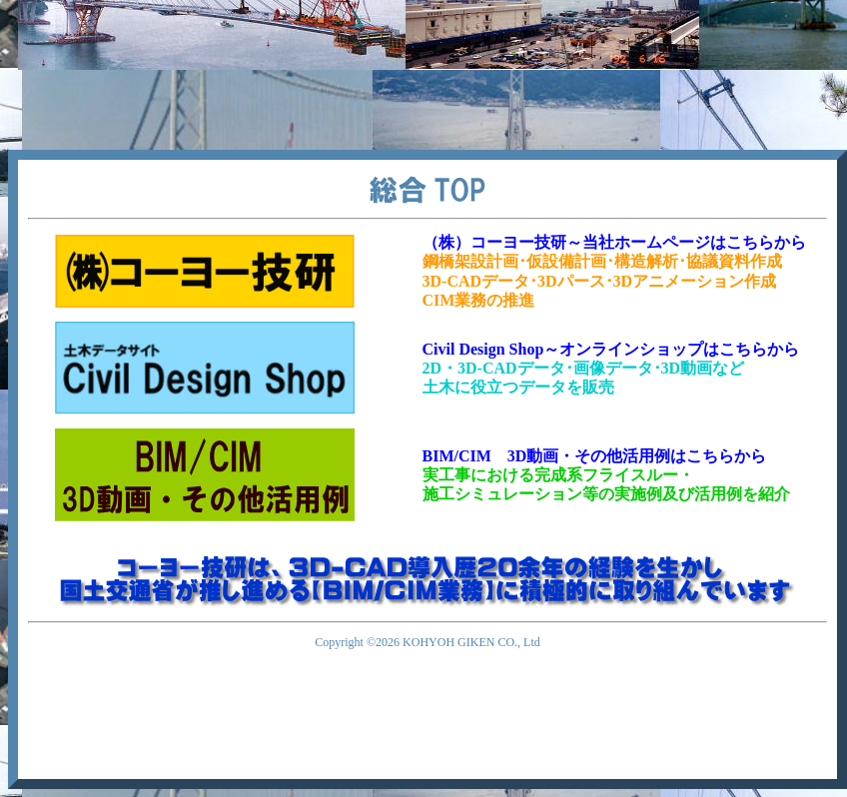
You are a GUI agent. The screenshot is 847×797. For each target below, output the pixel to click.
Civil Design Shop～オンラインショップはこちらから (611, 349)
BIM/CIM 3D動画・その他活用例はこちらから (595, 455)
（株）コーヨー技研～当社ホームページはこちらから (614, 242)
